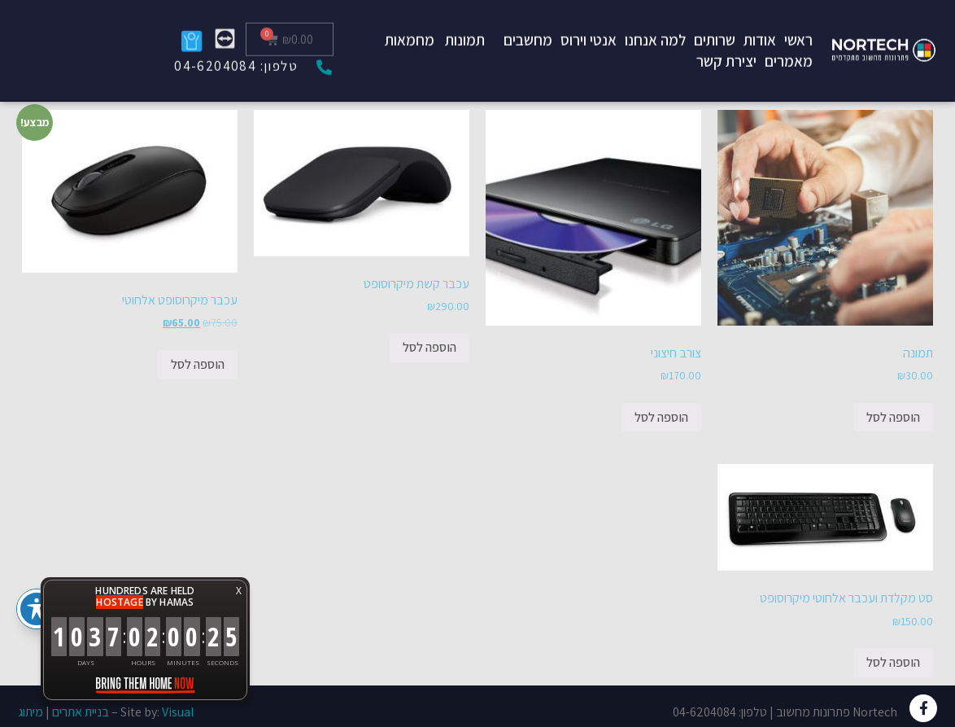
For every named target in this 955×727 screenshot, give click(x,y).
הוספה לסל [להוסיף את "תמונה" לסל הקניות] (893, 417)
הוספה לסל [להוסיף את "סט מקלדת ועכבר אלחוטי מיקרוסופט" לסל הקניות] (893, 662)
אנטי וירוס (588, 23)
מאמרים (789, 45)
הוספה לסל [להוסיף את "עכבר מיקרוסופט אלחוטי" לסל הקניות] (198, 364)
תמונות (465, 23)
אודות (760, 23)
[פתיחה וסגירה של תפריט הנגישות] (36, 608)
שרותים (714, 23)
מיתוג (30, 711)
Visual (178, 711)
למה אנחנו (655, 23)
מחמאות (409, 23)
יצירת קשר (726, 45)
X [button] (239, 591)
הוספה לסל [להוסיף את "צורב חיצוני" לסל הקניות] (661, 417)
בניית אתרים (80, 711)
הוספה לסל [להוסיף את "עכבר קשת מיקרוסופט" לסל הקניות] (429, 347)
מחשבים (528, 23)
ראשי (798, 23)
